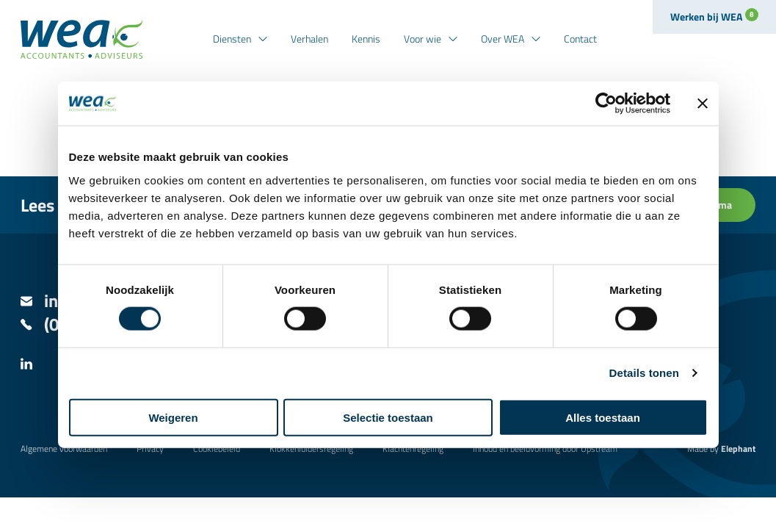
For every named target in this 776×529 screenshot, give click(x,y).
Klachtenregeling (412, 449)
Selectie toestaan (388, 417)
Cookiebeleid (216, 449)
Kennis (366, 38)
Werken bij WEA (714, 16)
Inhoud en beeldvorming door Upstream (545, 449)
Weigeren (172, 417)
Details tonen (644, 373)
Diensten (232, 38)
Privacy (150, 449)
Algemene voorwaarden (64, 449)
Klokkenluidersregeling (311, 449)
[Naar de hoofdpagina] (81, 39)
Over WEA (502, 38)
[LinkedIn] (26, 365)
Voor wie (422, 38)
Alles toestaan (602, 417)
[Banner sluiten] (702, 103)
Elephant (738, 449)
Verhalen (309, 38)
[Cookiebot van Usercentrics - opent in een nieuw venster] (606, 104)
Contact (580, 38)
